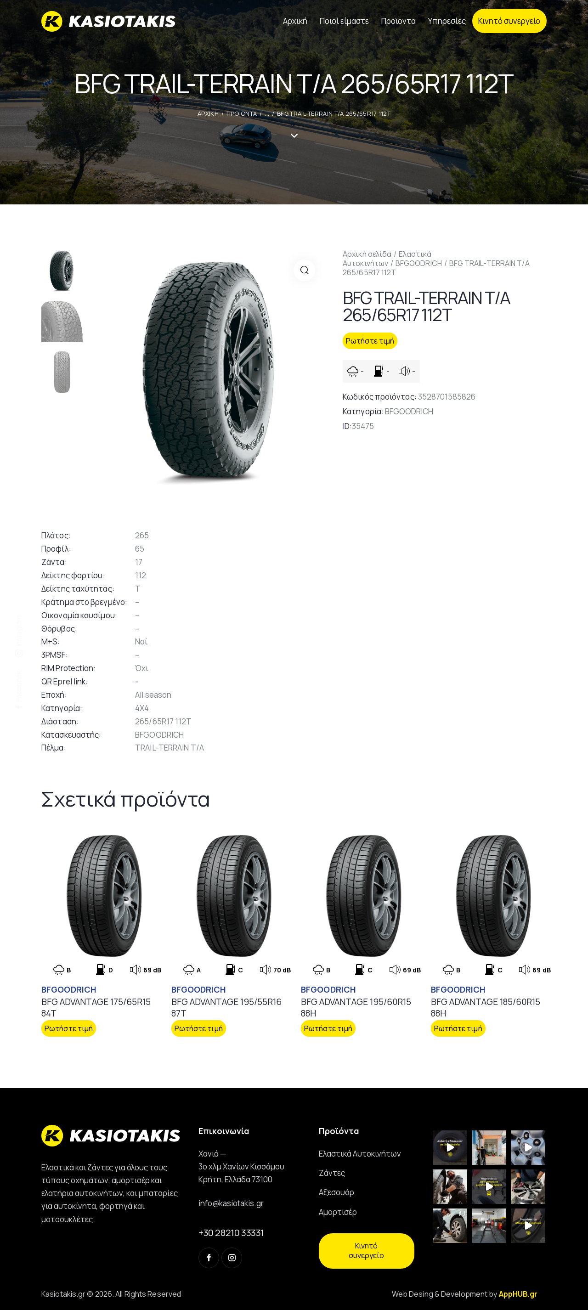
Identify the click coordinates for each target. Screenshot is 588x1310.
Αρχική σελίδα (367, 254)
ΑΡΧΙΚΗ (208, 113)
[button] (304, 270)
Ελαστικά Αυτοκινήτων (387, 258)
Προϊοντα (241, 113)
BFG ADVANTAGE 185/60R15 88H (485, 1007)
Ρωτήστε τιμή (370, 341)
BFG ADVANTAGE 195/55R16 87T (226, 1007)
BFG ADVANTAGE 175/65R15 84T (96, 1007)
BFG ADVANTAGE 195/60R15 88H (356, 1007)
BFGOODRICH (419, 263)
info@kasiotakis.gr (231, 1202)
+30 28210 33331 (231, 1232)
